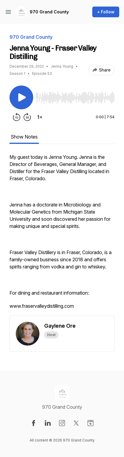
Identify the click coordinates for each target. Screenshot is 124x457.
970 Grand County (49, 11)
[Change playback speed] (40, 117)
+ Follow (106, 11)
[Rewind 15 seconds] (16, 117)
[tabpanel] (62, 234)
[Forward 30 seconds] (27, 117)
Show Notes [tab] (24, 137)
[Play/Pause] (21, 97)
